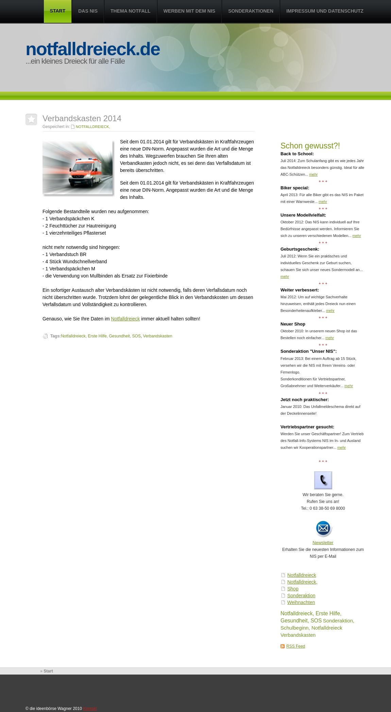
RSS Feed (295, 646)
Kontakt (90, 708)
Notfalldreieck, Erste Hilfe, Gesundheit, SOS (101, 336)
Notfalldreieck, (302, 582)
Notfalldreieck (301, 575)
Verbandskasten (298, 635)
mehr (313, 174)
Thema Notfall (131, 11)
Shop (293, 588)
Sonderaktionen (250, 11)
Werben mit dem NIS (189, 11)
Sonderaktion (301, 595)
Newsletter (322, 542)
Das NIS (88, 11)
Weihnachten (301, 602)
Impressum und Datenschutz (324, 11)
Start (58, 11)
